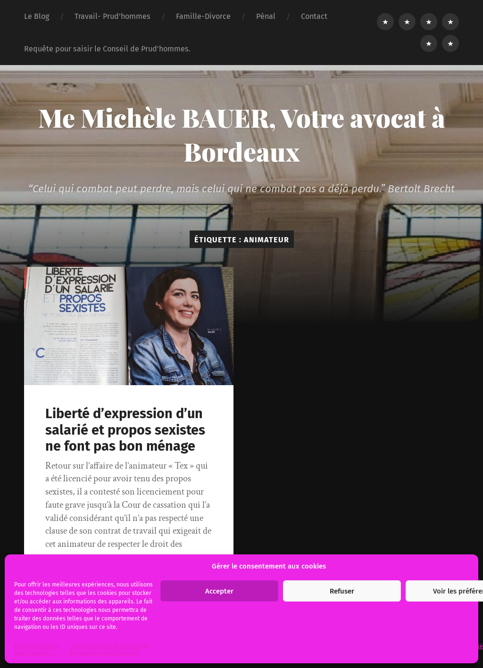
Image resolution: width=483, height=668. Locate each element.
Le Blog (36, 16)
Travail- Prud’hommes (112, 16)
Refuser (342, 591)
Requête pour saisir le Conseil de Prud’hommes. (107, 48)
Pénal (265, 16)
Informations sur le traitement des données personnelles (108, 649)
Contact (314, 16)
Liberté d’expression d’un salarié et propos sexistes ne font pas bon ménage (125, 429)
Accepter (219, 591)
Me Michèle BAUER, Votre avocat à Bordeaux (241, 134)
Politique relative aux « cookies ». (36, 649)
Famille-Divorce (203, 16)
